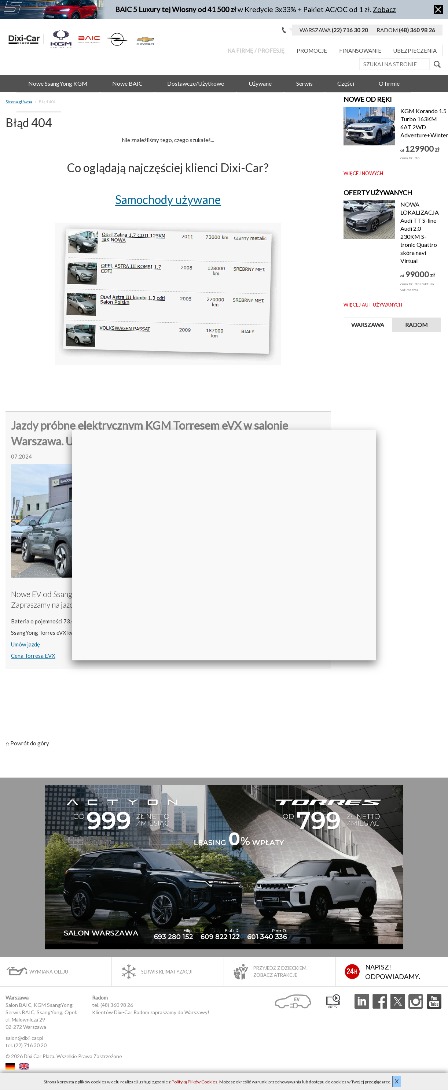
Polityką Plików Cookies (194, 1082)
